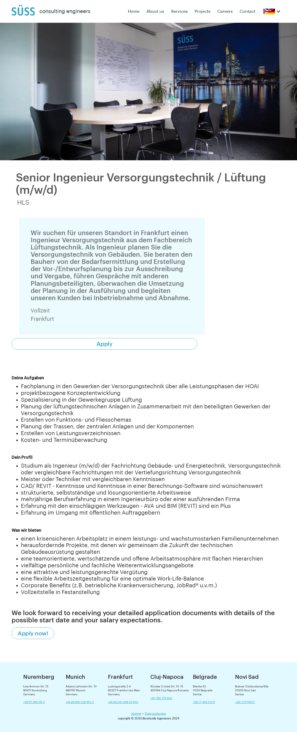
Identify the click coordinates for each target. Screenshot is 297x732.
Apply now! (33, 633)
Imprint (136, 713)
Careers (225, 11)
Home (133, 11)
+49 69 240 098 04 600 (123, 702)
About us (155, 11)
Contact (247, 11)
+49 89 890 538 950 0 (80, 702)
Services (179, 11)
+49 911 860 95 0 (34, 702)
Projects (202, 11)
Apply (105, 344)
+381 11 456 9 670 (204, 702)
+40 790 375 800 (161, 698)
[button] (272, 11)
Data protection (155, 713)
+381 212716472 (245, 702)
